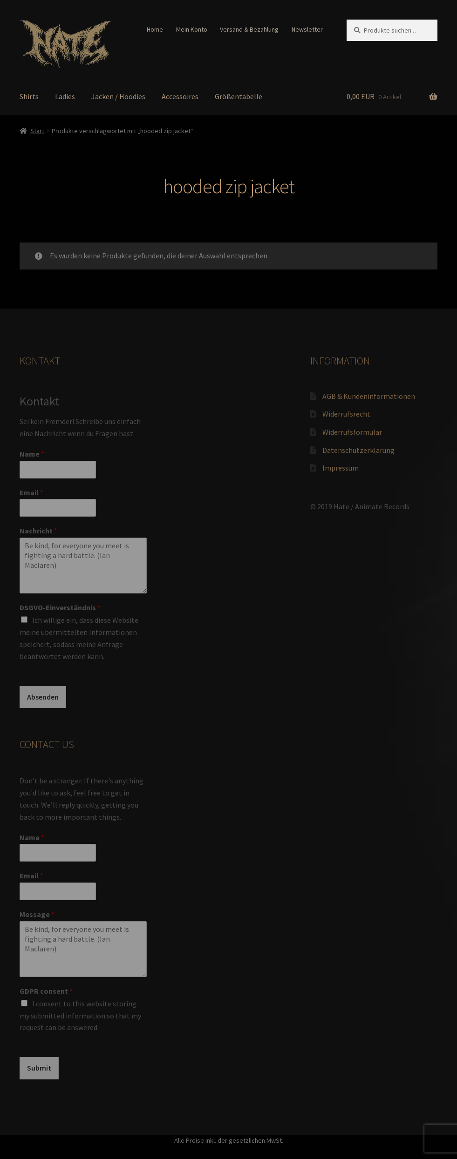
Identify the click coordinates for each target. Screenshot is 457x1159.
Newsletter (307, 29)
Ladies (65, 96)
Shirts (29, 96)
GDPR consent (46, 991)
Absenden (43, 696)
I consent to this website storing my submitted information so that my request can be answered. (80, 1015)
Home (155, 29)
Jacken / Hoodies (118, 96)
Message (37, 914)
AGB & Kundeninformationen (368, 396)
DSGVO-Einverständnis (60, 607)
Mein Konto (191, 29)
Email (31, 492)
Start (37, 131)
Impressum (340, 467)
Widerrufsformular (352, 432)
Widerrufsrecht (346, 413)
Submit (39, 1067)
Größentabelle (238, 96)
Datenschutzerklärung (358, 450)
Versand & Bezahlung (249, 29)
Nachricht (38, 530)
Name (32, 453)
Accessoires (180, 96)
